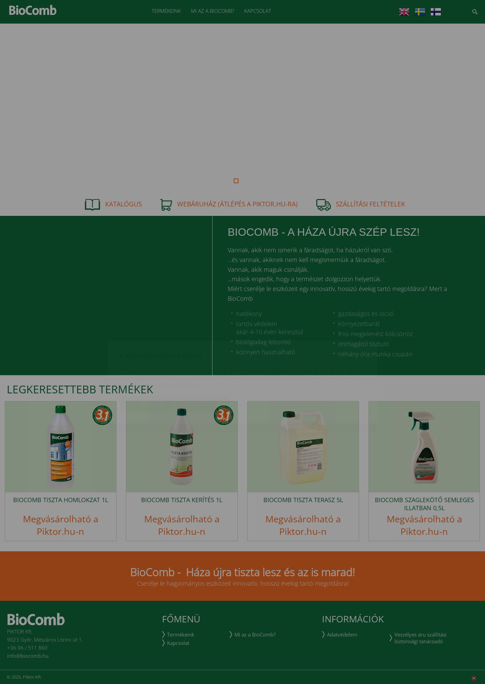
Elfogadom (146, 364)
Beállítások (202, 364)
